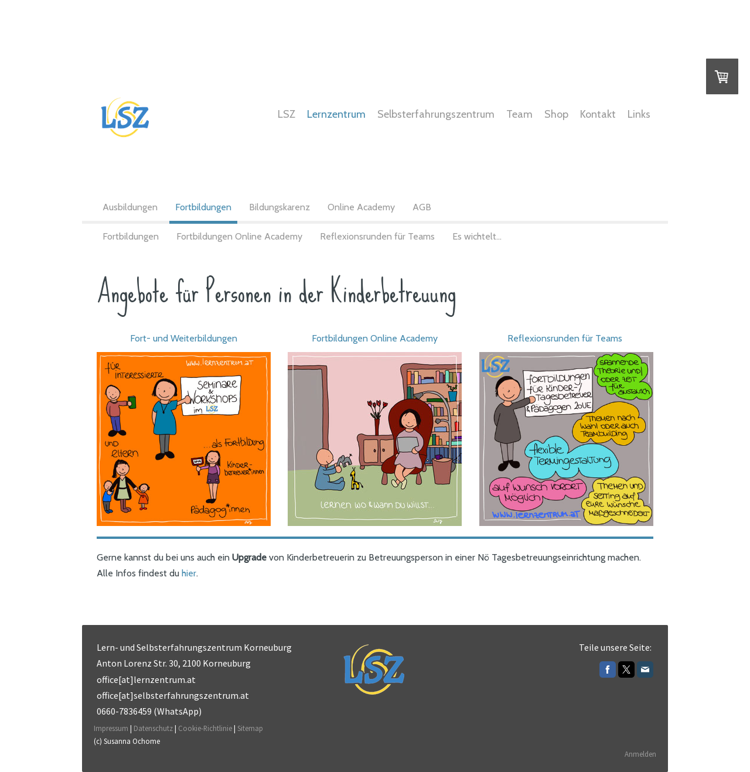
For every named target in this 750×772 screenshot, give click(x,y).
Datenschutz (153, 728)
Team (519, 114)
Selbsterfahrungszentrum (436, 114)
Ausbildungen (130, 207)
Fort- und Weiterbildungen (183, 338)
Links (639, 114)
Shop (556, 114)
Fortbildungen (203, 207)
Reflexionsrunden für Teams (377, 236)
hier (189, 573)
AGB (421, 207)
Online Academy (361, 207)
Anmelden (640, 754)
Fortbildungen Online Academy (239, 236)
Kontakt (598, 114)
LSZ (286, 114)
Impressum (111, 728)
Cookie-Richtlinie (205, 728)
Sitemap (250, 728)
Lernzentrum (336, 114)
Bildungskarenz (279, 207)
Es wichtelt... (477, 236)
